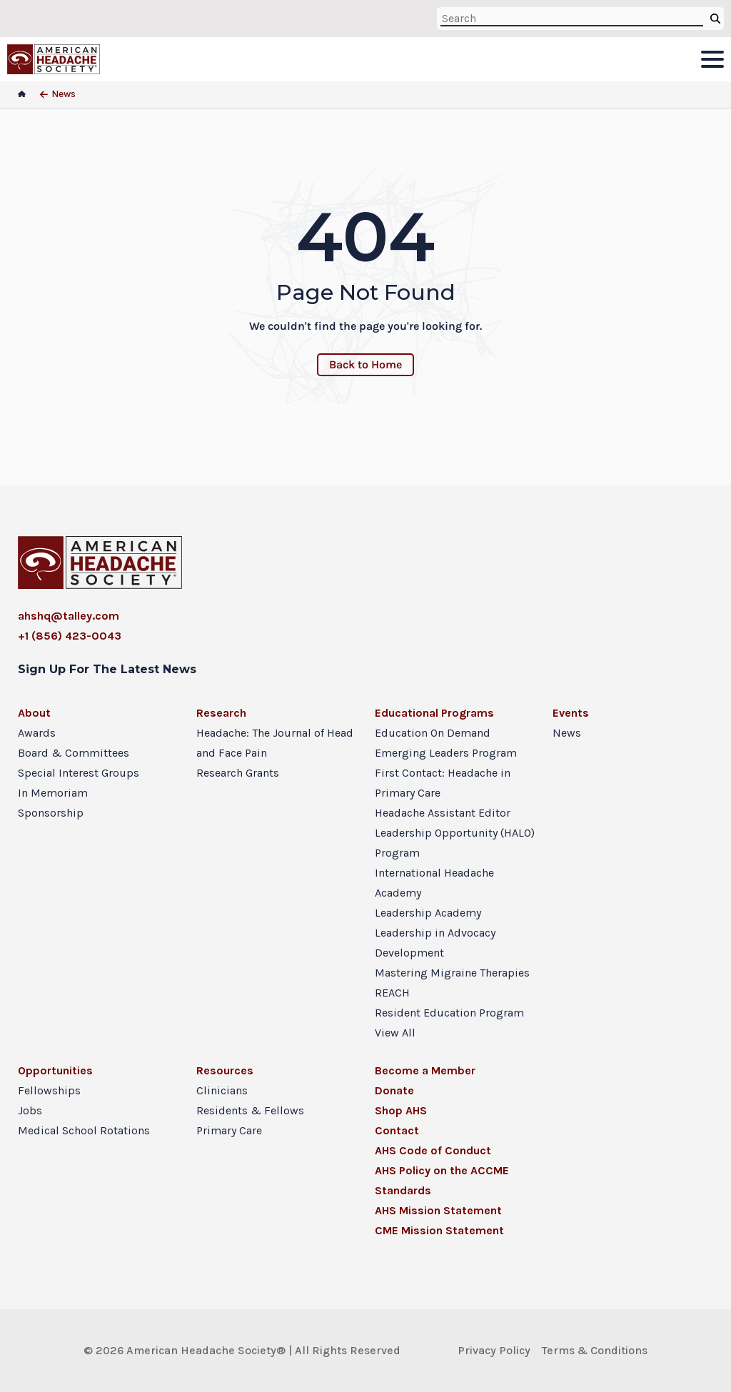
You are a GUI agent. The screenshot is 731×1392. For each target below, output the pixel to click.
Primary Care (229, 1130)
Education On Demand (432, 733)
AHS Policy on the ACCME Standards (442, 1180)
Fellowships (49, 1090)
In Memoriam (53, 793)
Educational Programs (434, 713)
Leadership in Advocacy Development (435, 942)
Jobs (30, 1110)
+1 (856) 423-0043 (69, 635)
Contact (397, 1130)
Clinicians (222, 1090)
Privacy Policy (494, 1350)
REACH (392, 992)
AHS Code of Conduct (433, 1150)
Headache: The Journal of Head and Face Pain (274, 743)
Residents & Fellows (250, 1110)
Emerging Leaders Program (446, 753)
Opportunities (55, 1070)
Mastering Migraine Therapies (452, 972)
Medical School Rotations (84, 1130)
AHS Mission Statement (438, 1210)
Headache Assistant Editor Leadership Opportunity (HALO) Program (455, 832)
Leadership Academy (428, 912)
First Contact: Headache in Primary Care (442, 783)
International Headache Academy (434, 882)
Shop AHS (401, 1110)
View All (395, 1032)
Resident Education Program (449, 1012)
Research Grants (237, 773)
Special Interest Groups (78, 773)
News (567, 733)
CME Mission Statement (439, 1230)
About (34, 713)
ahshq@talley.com (68, 615)
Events (571, 713)
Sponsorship (51, 812)
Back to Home (365, 364)
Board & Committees (73, 753)
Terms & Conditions (594, 1350)
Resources (224, 1070)
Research (221, 713)
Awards (37, 733)
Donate (394, 1090)
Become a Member (425, 1070)
